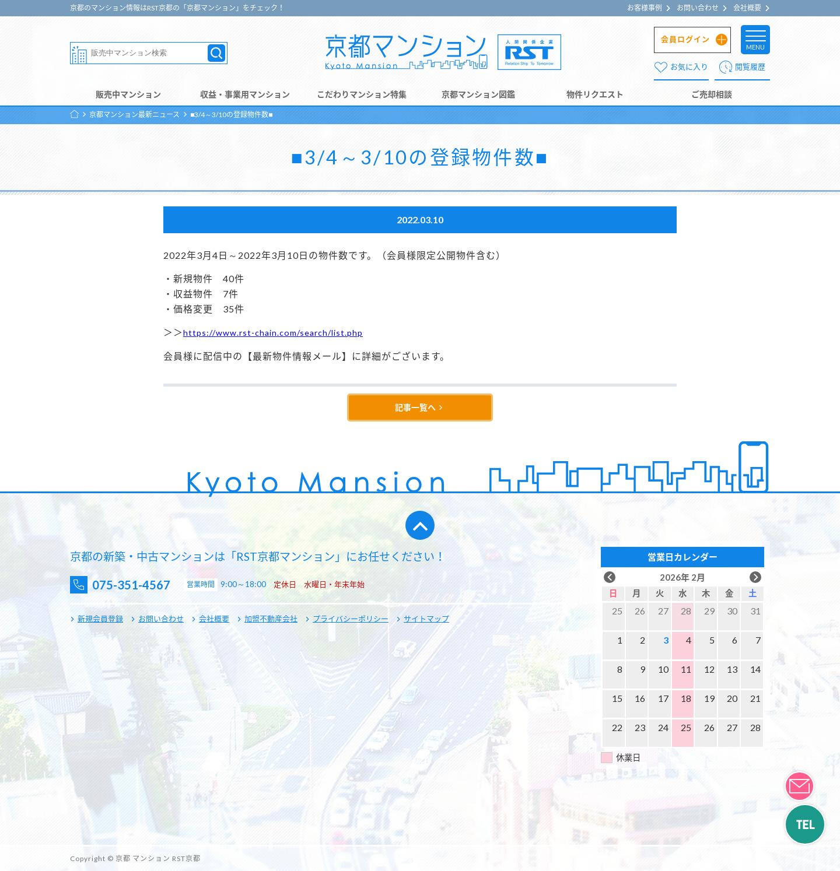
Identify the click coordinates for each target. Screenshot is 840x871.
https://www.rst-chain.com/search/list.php (279, 332)
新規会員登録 (100, 618)
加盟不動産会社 (271, 618)
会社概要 (747, 8)
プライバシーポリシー (350, 618)
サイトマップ (426, 618)
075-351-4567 (140, 585)
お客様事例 (644, 8)
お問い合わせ (698, 8)
